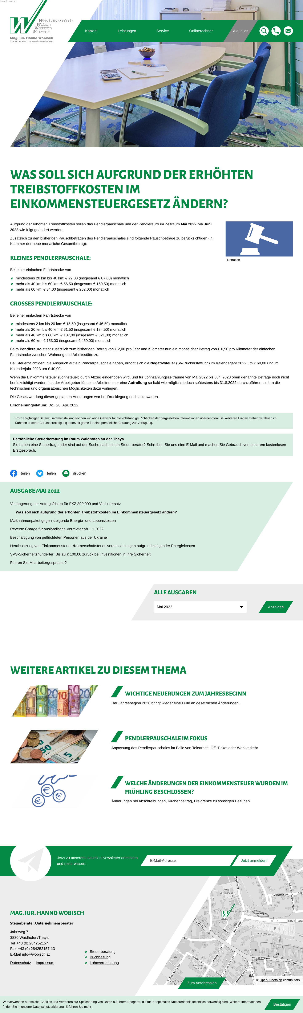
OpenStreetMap (271, 980)
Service (162, 31)
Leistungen (127, 31)
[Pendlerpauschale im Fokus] (151, 746)
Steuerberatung (103, 952)
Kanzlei (91, 31)
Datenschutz (20, 963)
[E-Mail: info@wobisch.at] (288, 31)
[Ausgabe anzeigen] (276, 607)
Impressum (45, 963)
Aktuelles (240, 31)
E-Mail (191, 445)
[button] (276, 31)
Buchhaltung (100, 957)
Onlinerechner (201, 31)
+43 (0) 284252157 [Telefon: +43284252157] (32, 943)
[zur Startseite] (41, 21)
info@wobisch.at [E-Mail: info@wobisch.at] (36, 954)
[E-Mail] (188, 860)
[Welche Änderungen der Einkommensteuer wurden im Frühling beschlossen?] (151, 791)
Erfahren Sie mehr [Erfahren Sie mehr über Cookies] (79, 1007)
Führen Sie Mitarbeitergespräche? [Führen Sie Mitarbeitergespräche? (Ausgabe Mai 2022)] (38, 563)
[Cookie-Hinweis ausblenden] (282, 1004)
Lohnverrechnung (104, 963)
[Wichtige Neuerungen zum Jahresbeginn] (151, 702)
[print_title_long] (77, 473)
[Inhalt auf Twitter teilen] (49, 473)
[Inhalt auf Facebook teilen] (23, 473)
